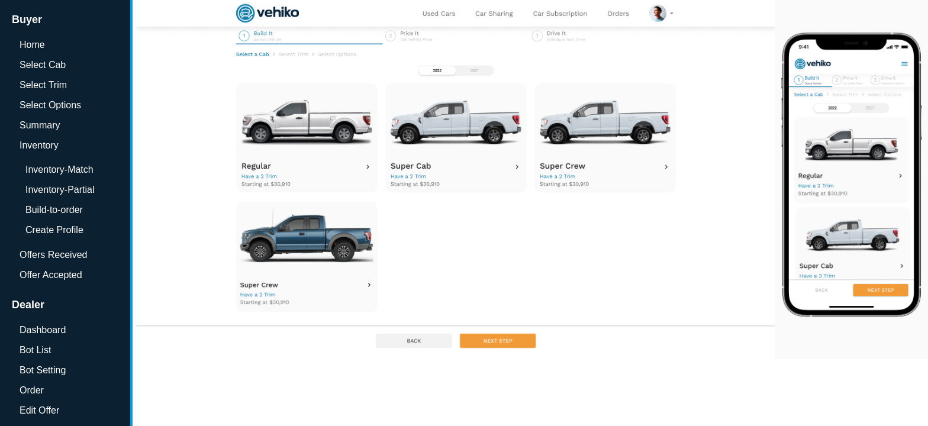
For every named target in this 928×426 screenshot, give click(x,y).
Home (32, 45)
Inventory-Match (59, 169)
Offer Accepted (51, 275)
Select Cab (43, 65)
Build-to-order (54, 210)
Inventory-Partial (60, 190)
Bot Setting (43, 370)
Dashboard (43, 330)
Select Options (50, 105)
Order (32, 390)
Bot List (35, 350)
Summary (40, 125)
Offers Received (53, 255)
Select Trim (43, 85)
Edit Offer (39, 410)
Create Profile (54, 230)
